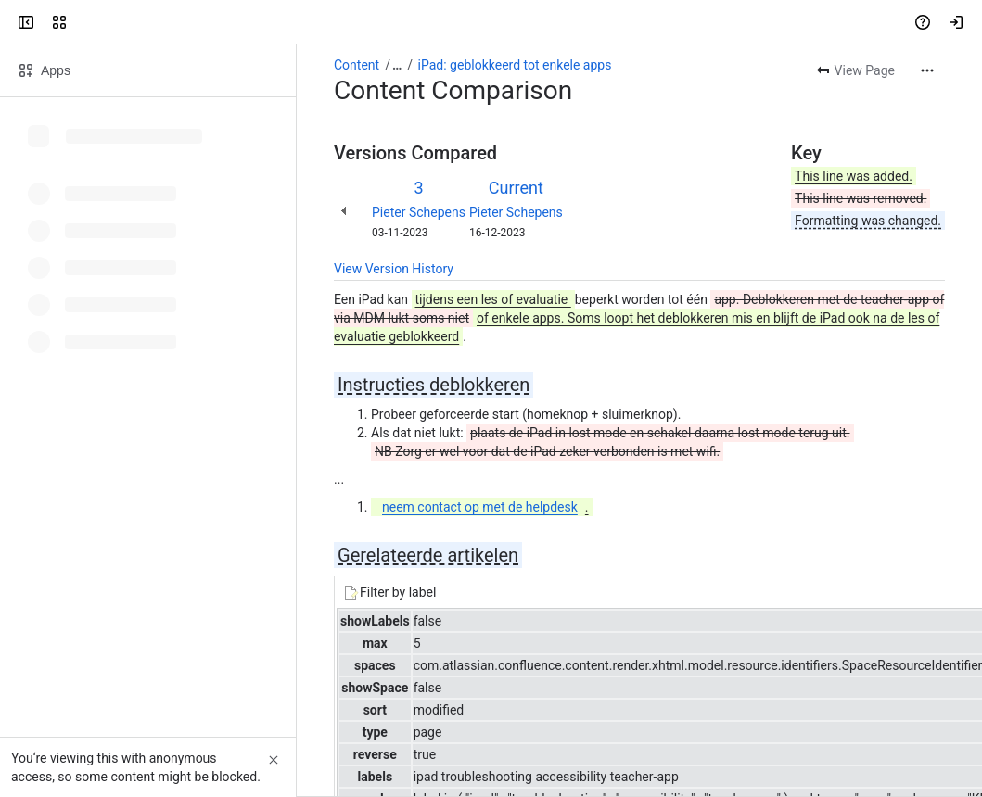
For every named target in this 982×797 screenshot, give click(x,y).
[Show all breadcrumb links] (397, 65)
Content (356, 64)
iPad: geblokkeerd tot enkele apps (515, 64)
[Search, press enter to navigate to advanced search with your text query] (487, 22)
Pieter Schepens (418, 212)
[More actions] (927, 70)
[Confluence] (85, 22)
